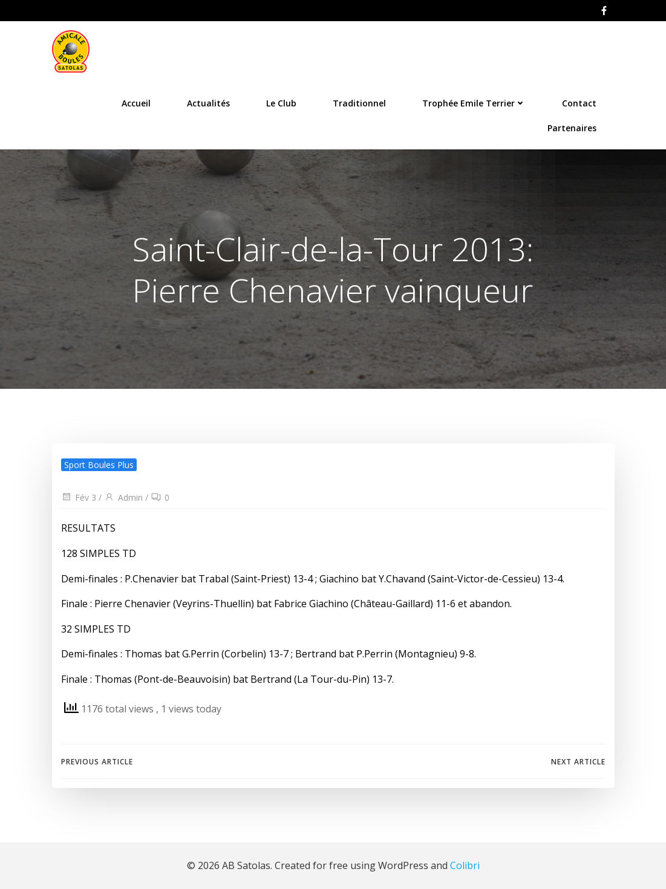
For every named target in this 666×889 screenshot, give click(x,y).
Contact (579, 103)
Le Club (281, 103)
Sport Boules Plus (99, 465)
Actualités (208, 103)
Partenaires (571, 128)
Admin (123, 497)
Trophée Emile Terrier (474, 103)
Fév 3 (78, 497)
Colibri (465, 865)
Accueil (136, 103)
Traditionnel (359, 103)
